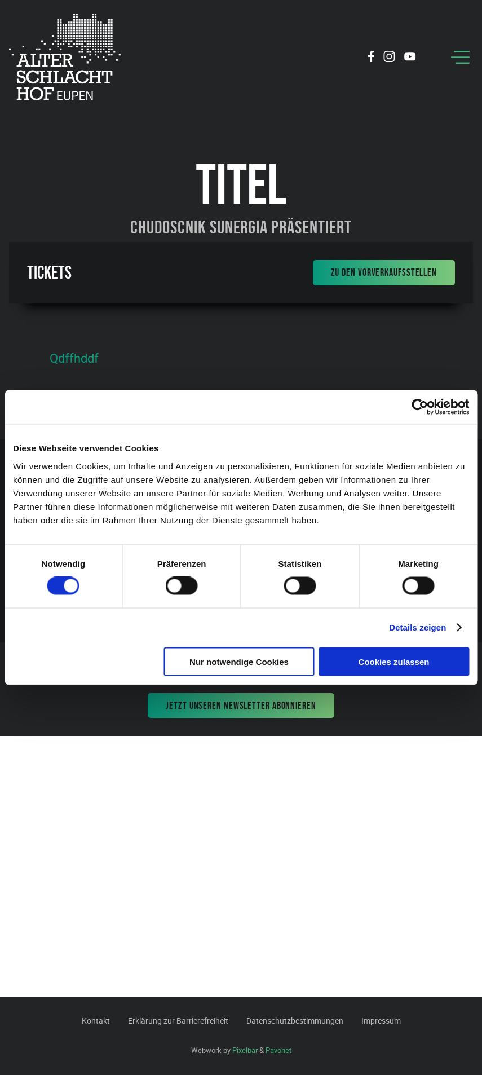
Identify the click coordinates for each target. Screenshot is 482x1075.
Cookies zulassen (394, 661)
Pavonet (278, 1050)
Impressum (381, 1020)
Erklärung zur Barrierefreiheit (178, 1020)
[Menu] (460, 57)
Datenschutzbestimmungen (294, 1020)
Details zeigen (417, 627)
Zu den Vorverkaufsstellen (384, 272)
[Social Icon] (371, 58)
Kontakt (96, 1020)
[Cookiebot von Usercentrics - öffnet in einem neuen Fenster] (419, 407)
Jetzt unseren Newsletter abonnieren (241, 705)
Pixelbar (245, 1050)
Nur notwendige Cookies (239, 661)
